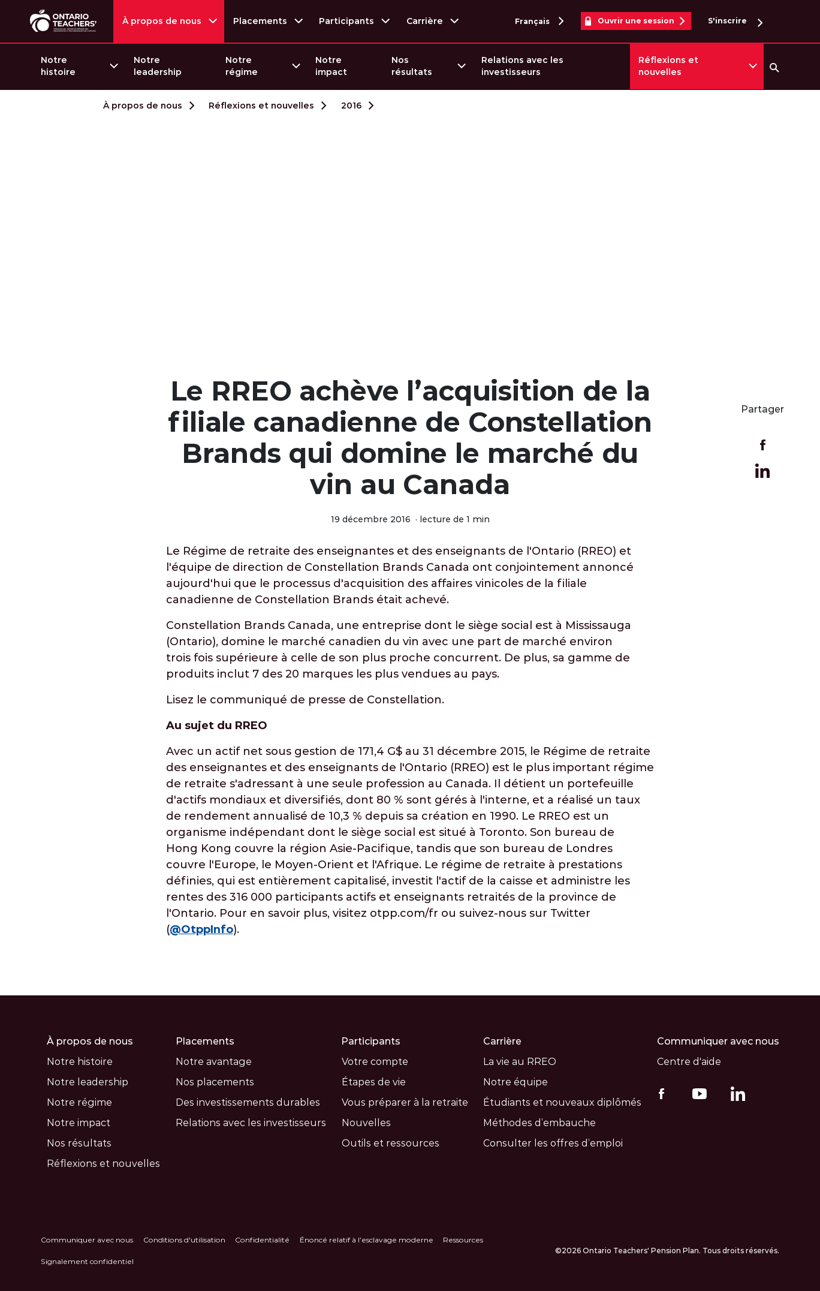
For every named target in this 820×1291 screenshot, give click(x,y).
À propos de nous (161, 21)
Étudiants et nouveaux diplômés (562, 1102)
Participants (347, 21)
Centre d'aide (688, 1061)
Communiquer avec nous (717, 1040)
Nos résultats (411, 66)
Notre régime (241, 66)
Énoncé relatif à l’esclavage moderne (365, 1239)
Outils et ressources (390, 1142)
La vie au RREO (519, 1061)
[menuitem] (78, 66)
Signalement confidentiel (87, 1260)
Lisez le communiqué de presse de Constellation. (305, 699)
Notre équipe (515, 1081)
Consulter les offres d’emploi (553, 1142)
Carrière (424, 21)
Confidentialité (261, 1239)
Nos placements (215, 1081)
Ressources (462, 1239)
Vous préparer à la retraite (404, 1102)
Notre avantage (214, 1061)
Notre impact (331, 66)
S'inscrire (735, 21)
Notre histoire (58, 66)
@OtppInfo (201, 928)
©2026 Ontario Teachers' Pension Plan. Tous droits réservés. (667, 1249)
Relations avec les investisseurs (522, 66)
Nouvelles (365, 1122)
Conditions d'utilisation (184, 1239)
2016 (351, 105)
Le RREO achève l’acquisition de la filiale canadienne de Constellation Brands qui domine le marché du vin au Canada (410, 437)
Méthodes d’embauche (539, 1122)
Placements (260, 21)
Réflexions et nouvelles (668, 66)
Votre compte (374, 1061)
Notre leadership (158, 66)
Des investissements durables (248, 1102)
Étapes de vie (373, 1081)
